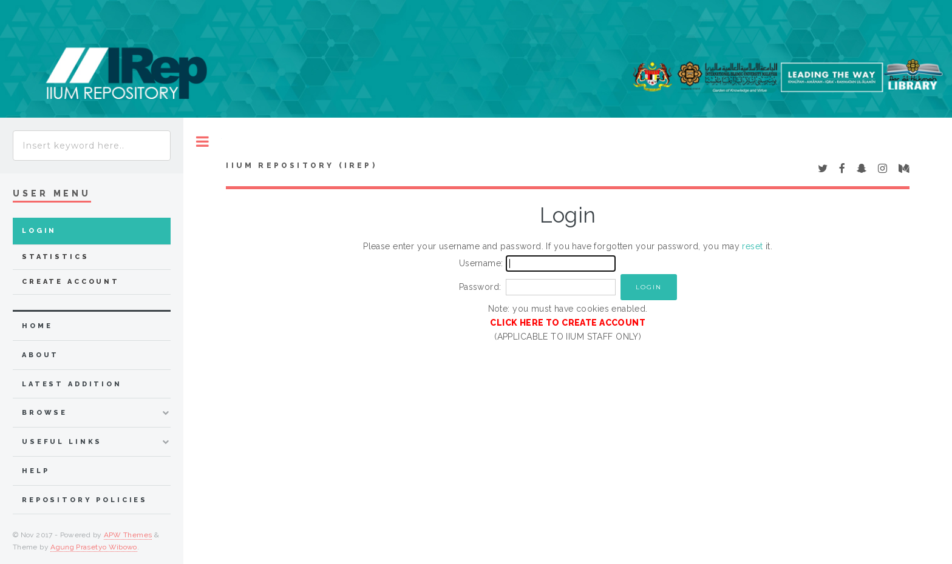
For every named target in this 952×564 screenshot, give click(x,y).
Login (39, 231)
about (40, 355)
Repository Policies (85, 500)
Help (35, 471)
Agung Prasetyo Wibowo (93, 547)
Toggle (202, 142)
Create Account (71, 282)
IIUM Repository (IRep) (301, 165)
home (37, 326)
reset (752, 246)
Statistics (55, 257)
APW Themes (128, 535)
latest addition (72, 384)
